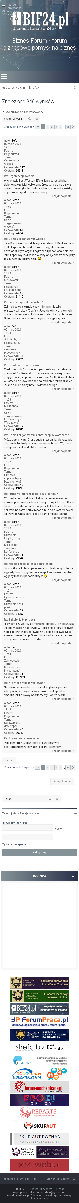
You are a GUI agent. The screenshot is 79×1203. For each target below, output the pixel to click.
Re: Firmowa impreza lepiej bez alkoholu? (31, 493)
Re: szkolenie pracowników (21, 365)
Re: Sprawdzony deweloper (21, 738)
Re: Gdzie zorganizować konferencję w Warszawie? (37, 435)
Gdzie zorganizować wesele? (13, 223)
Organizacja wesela (11, 162)
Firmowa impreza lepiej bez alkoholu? (13, 478)
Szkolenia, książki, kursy (12, 341)
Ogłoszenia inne (14, 597)
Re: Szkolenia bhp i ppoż (19, 619)
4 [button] (56, 126)
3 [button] (52, 126)
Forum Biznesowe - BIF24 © (47, 1189)
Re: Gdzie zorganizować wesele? (25, 238)
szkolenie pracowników (12, 351)
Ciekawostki (11, 280)
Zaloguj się (9, 813)
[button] (37, 127)
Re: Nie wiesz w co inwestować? (24, 682)
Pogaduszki (11, 154)
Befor (15, 140)
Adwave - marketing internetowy (51, 1195)
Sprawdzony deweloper (12, 724)
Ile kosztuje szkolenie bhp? (13, 288)
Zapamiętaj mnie (16, 844)
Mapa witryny (39, 1198)
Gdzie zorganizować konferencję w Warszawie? (13, 417)
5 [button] (60, 126)
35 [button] (68, 126)
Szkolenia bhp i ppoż (13, 605)
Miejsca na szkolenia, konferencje (11, 548)
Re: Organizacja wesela (19, 176)
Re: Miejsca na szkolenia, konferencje (28, 563)
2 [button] (47, 126)
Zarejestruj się (29, 813)
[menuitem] (12, 4)
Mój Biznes (11, 406)
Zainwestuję (11, 660)
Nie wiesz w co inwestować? (13, 669)
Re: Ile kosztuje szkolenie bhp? (24, 302)
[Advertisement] (39, 925)
